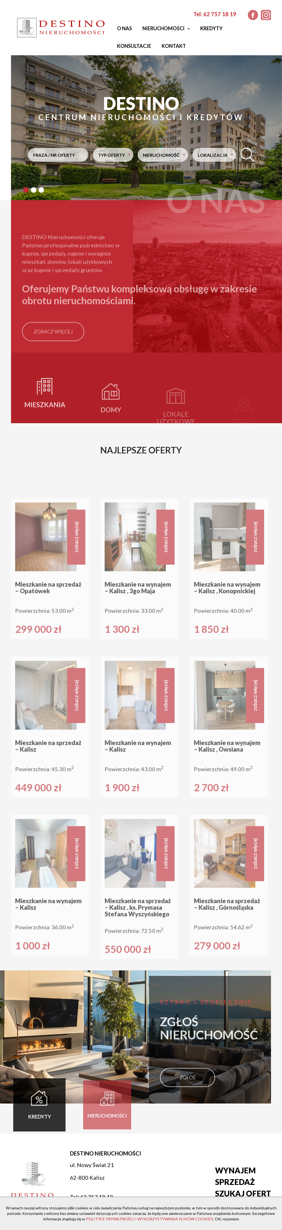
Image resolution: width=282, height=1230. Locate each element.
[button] (26, 190)
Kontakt (174, 46)
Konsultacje (134, 46)
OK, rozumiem (227, 1219)
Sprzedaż (235, 1182)
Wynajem (235, 1170)
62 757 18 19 (219, 14)
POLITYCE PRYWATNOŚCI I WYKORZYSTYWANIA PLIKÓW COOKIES (149, 1219)
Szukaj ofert (243, 1193)
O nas (124, 28)
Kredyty (211, 28)
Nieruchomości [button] (166, 28)
